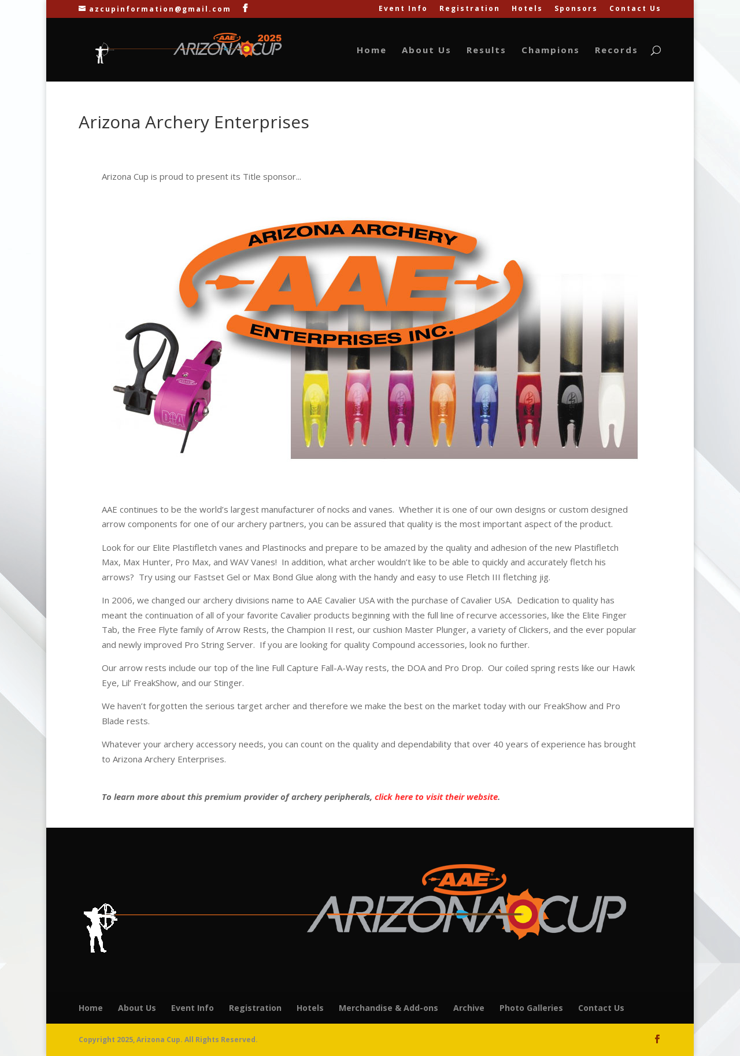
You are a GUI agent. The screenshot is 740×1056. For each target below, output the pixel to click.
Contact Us (635, 9)
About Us (427, 50)
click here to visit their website (436, 796)
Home (372, 50)
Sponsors (576, 9)
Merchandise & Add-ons (388, 1007)
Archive (468, 1007)
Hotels (527, 9)
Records (616, 50)
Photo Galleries (531, 1007)
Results (486, 50)
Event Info (403, 9)
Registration (469, 9)
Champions (550, 50)
